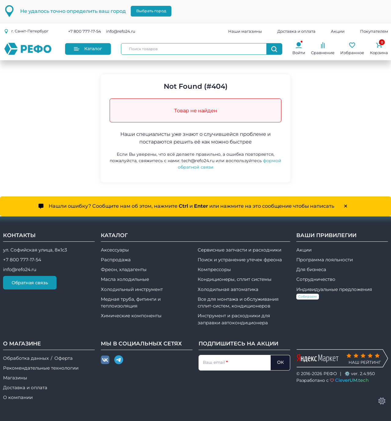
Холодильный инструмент (132, 289)
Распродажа (116, 260)
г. (26, 31)
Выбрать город (151, 11)
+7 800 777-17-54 (84, 31)
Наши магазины (245, 31)
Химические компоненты (131, 316)
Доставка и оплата (296, 31)
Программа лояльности (324, 260)
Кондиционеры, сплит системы (235, 279)
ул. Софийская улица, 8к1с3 (35, 250)
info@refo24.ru (120, 31)
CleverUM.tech (352, 380)
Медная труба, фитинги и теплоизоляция (131, 302)
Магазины (15, 378)
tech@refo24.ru (197, 160)
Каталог (88, 48)
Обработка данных (26, 358)
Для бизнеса (311, 269)
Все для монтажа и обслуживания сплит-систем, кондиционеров (238, 302)
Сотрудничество (315, 279)
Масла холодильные (125, 279)
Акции (338, 31)
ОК (280, 362)
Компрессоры (214, 269)
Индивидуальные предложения (334, 293)
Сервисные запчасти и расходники (239, 250)
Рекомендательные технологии (41, 368)
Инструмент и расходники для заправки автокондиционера (234, 319)
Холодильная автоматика (228, 289)
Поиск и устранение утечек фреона (240, 260)
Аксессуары (115, 250)
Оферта (63, 358)
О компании (18, 397)
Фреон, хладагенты (124, 269)
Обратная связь (30, 282)
